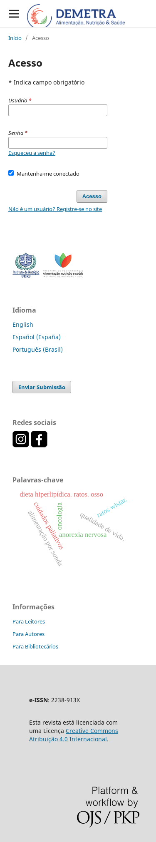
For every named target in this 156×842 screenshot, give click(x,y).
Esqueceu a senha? (31, 152)
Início (15, 38)
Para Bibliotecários (35, 646)
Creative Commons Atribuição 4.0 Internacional (73, 735)
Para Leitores (28, 621)
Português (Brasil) (37, 349)
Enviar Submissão (41, 387)
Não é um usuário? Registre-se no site (55, 209)
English (22, 324)
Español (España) (36, 337)
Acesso (92, 196)
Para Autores (28, 634)
